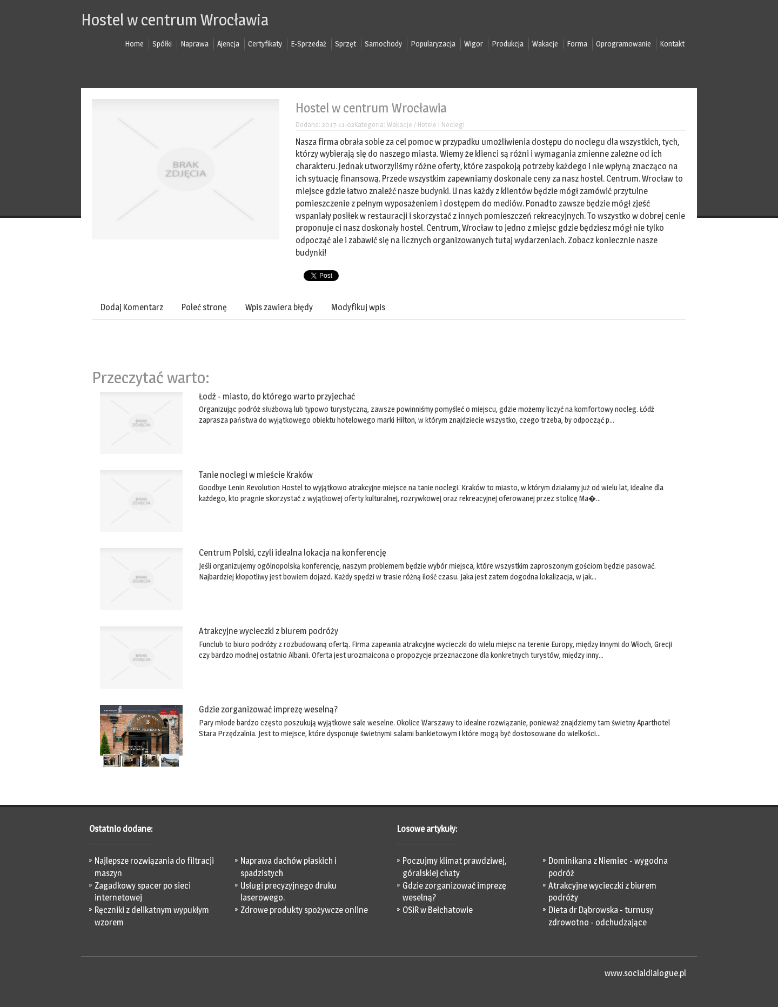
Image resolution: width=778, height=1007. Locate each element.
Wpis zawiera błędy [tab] (279, 307)
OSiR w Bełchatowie (438, 910)
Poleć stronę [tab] (204, 307)
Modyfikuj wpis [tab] (358, 307)
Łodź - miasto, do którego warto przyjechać (277, 396)
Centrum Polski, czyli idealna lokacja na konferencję (292, 553)
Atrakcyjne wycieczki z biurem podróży (268, 631)
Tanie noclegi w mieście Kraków (256, 475)
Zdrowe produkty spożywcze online (304, 910)
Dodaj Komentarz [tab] (131, 307)
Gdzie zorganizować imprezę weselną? (268, 709)
